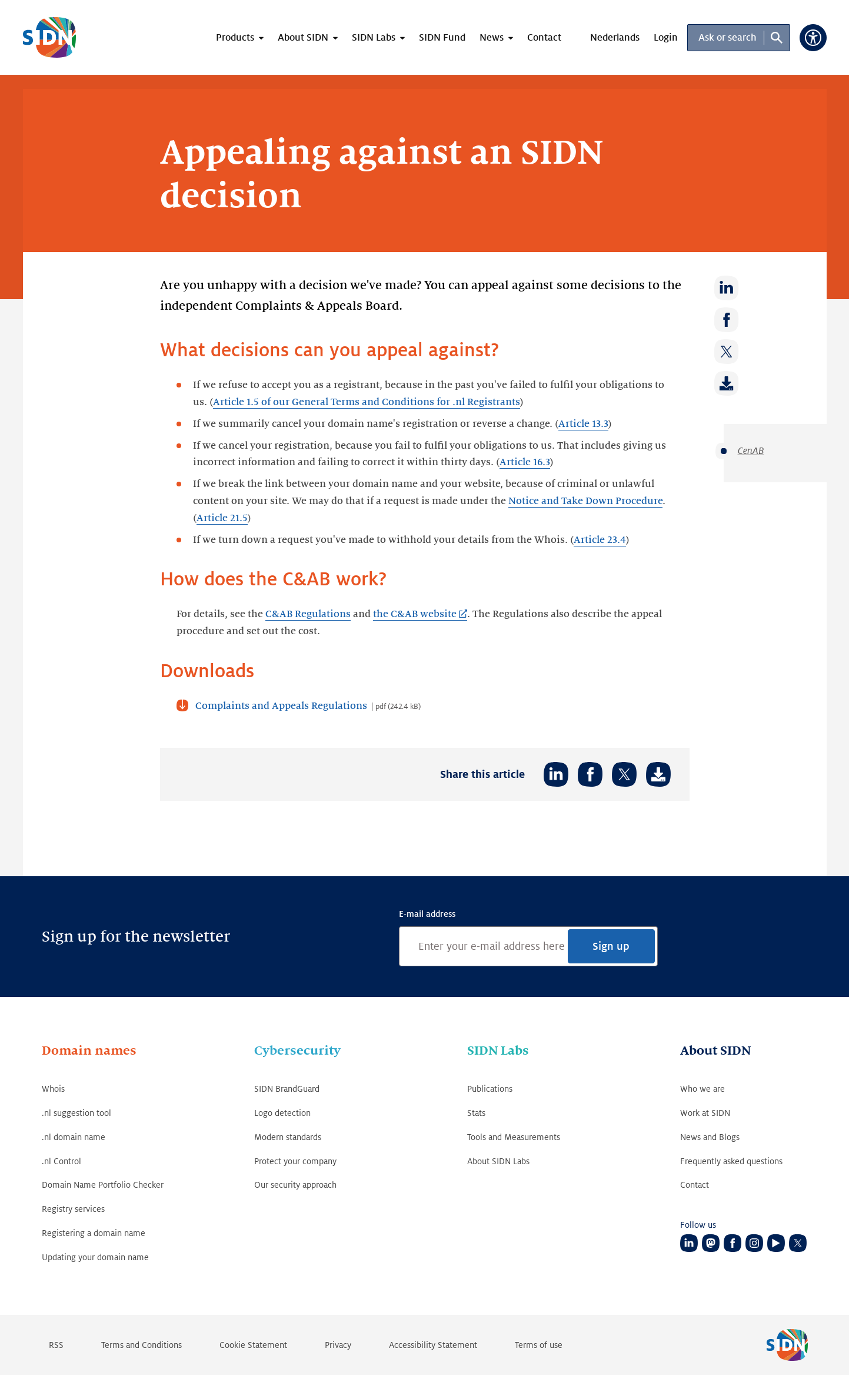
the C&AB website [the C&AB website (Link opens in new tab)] (414, 614)
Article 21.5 (222, 518)
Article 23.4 (600, 540)
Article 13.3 (583, 424)
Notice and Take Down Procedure (585, 501)
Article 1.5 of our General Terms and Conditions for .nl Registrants (366, 402)
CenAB (751, 451)
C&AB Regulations (308, 614)
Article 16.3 (525, 462)
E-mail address (427, 914)
